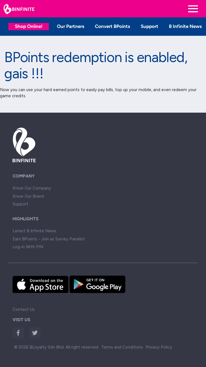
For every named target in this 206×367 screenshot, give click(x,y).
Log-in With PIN (28, 246)
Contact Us (24, 309)
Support (149, 26)
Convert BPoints (112, 26)
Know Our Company (32, 188)
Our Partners (70, 26)
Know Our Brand (28, 196)
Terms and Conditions (122, 347)
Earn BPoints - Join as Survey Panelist (49, 238)
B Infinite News (185, 26)
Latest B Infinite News (34, 230)
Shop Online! (28, 26)
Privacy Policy (159, 347)
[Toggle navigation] (193, 9)
